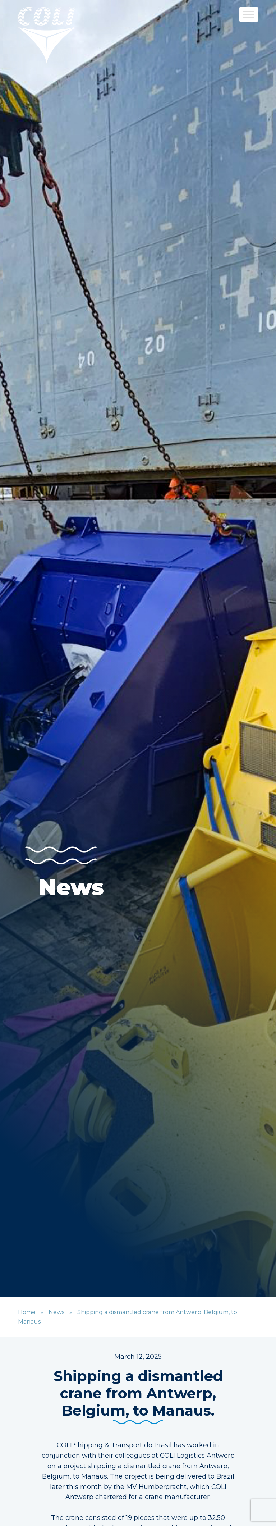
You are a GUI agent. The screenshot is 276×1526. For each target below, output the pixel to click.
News (56, 1312)
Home (27, 1312)
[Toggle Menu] (248, 14)
